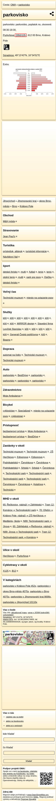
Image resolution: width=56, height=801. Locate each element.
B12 (14, 571)
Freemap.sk (39, 190)
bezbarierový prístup (14, 431)
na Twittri (30, 773)
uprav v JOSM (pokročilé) (38, 612)
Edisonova (22, 457)
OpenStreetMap (24, 190)
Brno (14, 206)
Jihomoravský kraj (27, 201)
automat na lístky (12, 355)
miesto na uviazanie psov (40, 297)
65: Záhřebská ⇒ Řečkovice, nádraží (32, 526)
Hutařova (38, 484)
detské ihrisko (10, 272)
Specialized (24, 411)
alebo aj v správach (14, 725)
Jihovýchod (9, 201)
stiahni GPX (8, 619)
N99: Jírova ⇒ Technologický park (20, 532)
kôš (5, 318)
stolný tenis (9, 277)
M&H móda (9, 221)
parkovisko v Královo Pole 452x (19, 586)
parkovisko (24, 5)
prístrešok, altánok (12, 251)
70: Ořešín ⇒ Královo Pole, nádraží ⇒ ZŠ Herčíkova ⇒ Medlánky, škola (28, 515)
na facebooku (23, 771)
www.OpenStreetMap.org (37, 795)
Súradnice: (8, 55)
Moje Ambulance (11, 396)
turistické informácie (36, 251)
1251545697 (8, 615)
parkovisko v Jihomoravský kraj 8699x (31, 597)
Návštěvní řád (10, 257)
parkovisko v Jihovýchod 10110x (20, 602)
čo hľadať (8, 747)
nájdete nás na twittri (14, 717)
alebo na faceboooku (15, 721)
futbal (32, 272)
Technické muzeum (13, 297)
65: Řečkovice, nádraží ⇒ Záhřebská (22, 504)
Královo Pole (26, 206)
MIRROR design (25, 323)
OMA (13, 5)
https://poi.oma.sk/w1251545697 (15, 193)
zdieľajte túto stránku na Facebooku (20, 772)
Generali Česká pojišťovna (24, 334)
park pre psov (33, 277)
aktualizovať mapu (19, 612)
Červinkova (27, 462)
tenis (40, 272)
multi (23, 272)
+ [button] (7, 126)
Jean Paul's (9, 236)
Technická (8, 490)
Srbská (25, 468)
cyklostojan (9, 411)
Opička (48, 277)
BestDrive (23, 375)
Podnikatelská (10, 462)
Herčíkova (8, 556)
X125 (5, 571)
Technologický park (16, 473)
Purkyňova (15, 35)
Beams (6, 340)
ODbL (35, 797)
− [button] (7, 131)
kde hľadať (8, 734)
